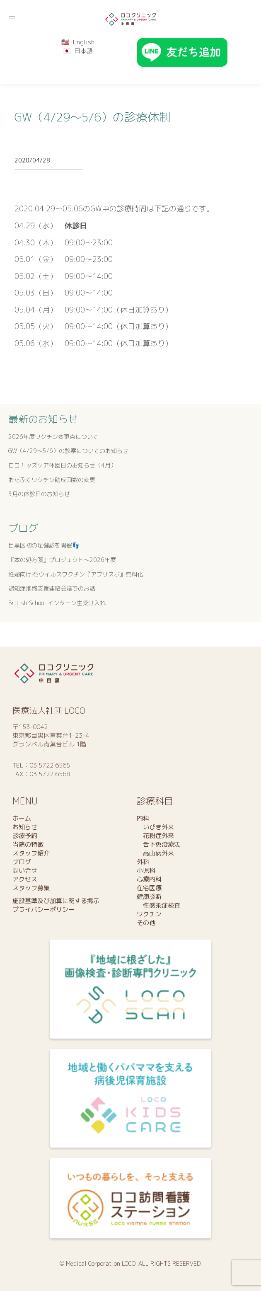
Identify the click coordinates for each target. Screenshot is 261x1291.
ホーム (21, 818)
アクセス (24, 879)
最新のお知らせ (43, 419)
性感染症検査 (158, 905)
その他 (146, 922)
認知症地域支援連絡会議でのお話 (51, 588)
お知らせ (24, 827)
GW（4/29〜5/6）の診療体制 (93, 117)
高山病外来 (155, 853)
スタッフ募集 (31, 888)
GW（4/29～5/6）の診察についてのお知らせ (68, 451)
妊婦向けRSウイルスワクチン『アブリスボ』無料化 (75, 574)
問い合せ (24, 870)
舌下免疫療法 (158, 844)
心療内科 (149, 879)
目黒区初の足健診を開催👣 (43, 545)
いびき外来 (155, 827)
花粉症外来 (155, 835)
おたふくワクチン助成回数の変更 (51, 480)
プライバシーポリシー (43, 909)
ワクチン (149, 914)
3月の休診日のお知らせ (39, 494)
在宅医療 (149, 888)
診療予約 (24, 835)
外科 (143, 861)
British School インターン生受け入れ (57, 603)
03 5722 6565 (49, 765)
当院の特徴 (28, 844)
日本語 (83, 50)
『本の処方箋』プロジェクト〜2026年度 (62, 560)
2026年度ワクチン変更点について (53, 437)
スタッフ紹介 (31, 853)
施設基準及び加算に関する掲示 (55, 900)
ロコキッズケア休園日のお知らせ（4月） (62, 465)
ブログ (23, 528)
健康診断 (149, 896)
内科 (143, 818)
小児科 (146, 870)
